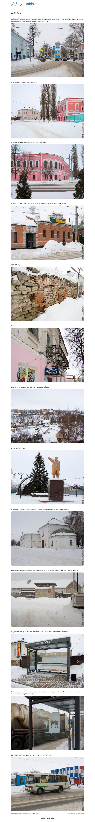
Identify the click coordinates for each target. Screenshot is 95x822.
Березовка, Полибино (31, 813)
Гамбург (32, 694)
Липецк (79, 813)
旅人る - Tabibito (24, 4)
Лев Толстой (71, 813)
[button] (16, 111)
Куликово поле (17, 813)
